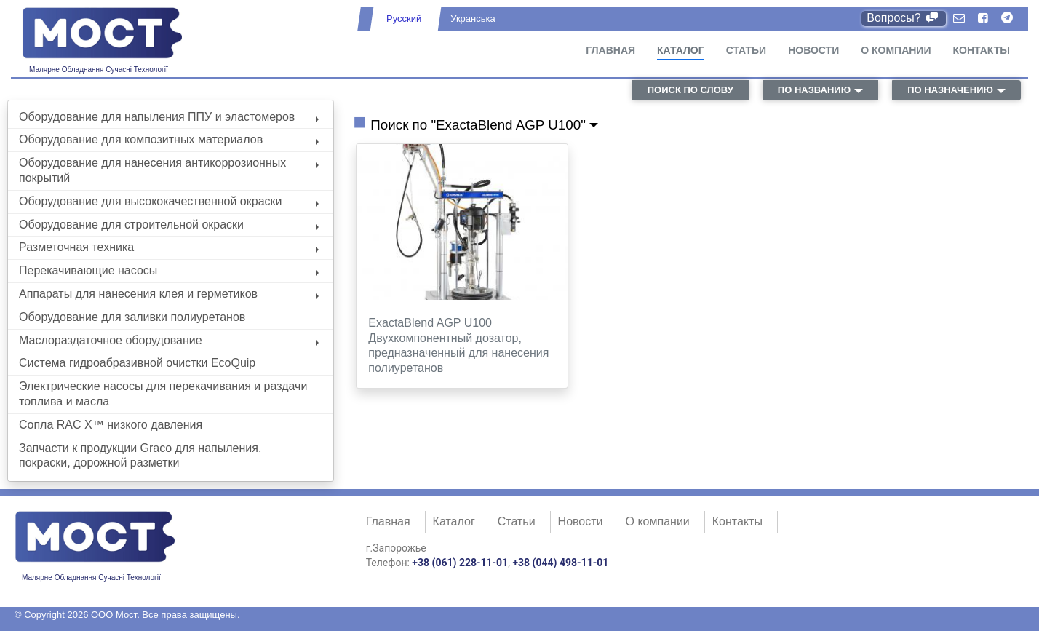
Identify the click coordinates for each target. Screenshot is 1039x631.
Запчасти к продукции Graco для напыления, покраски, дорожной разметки (140, 455)
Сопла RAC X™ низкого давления (110, 424)
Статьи (746, 50)
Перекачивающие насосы (169, 270)
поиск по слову (690, 89)
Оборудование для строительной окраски (169, 224)
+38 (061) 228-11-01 (460, 562)
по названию (814, 89)
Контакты (981, 50)
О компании (896, 50)
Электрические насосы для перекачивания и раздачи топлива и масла (163, 394)
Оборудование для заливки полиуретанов (132, 317)
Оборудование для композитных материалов (169, 139)
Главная (610, 50)
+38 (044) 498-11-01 (560, 562)
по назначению (950, 89)
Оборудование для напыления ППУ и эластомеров (169, 117)
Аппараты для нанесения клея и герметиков (169, 293)
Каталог (680, 50)
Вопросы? (903, 18)
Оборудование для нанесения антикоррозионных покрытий (169, 170)
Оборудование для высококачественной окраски (169, 201)
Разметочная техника (169, 247)
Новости (813, 50)
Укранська (472, 18)
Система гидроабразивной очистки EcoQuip (137, 363)
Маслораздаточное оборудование (169, 340)
